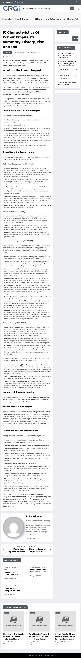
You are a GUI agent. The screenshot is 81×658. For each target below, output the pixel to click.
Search (62, 32)
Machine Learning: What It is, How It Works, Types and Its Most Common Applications (67, 63)
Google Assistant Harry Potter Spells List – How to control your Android (65, 636)
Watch (6, 612)
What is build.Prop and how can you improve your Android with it (39, 636)
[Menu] (71, 8)
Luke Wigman (21, 52)
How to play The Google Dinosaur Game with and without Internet (13, 636)
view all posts (30, 538)
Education (7, 52)
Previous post (20, 546)
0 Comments (9, 56)
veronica (9, 585)
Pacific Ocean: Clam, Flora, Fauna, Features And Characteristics (39, 570)
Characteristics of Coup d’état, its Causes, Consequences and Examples (37, 550)
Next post (32, 546)
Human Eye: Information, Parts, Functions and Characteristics (12, 573)
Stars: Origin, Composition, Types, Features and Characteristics (12, 589)
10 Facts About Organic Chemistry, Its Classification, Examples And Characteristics (15, 550)
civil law (9, 305)
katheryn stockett (12, 567)
